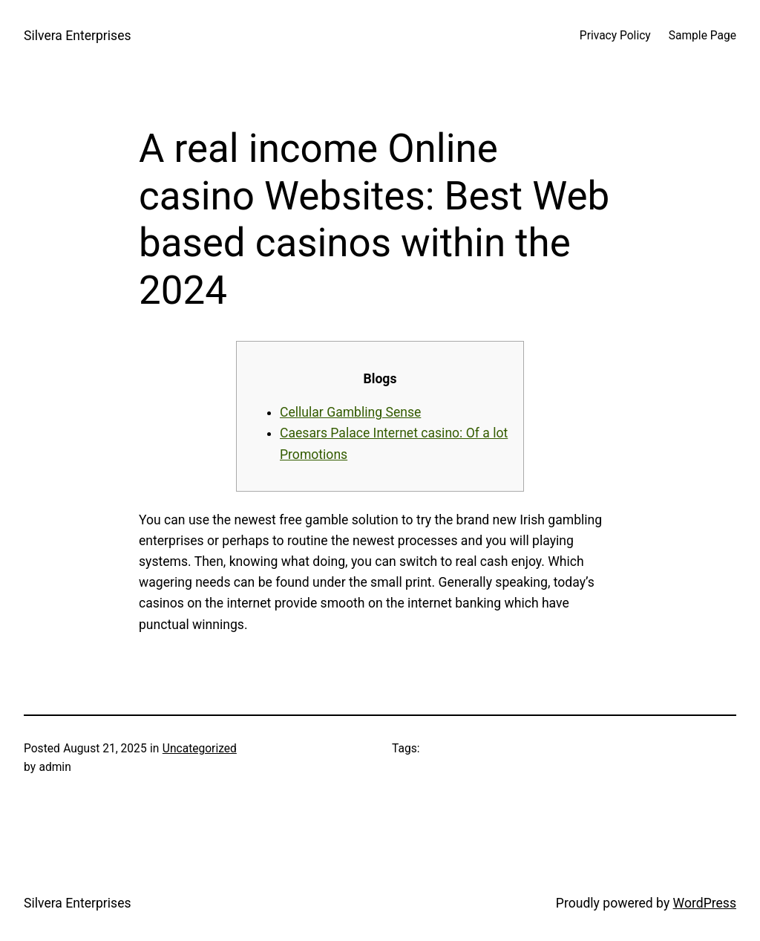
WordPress (704, 903)
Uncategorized (200, 748)
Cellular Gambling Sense (350, 412)
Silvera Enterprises (77, 35)
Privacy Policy (615, 35)
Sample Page (702, 35)
